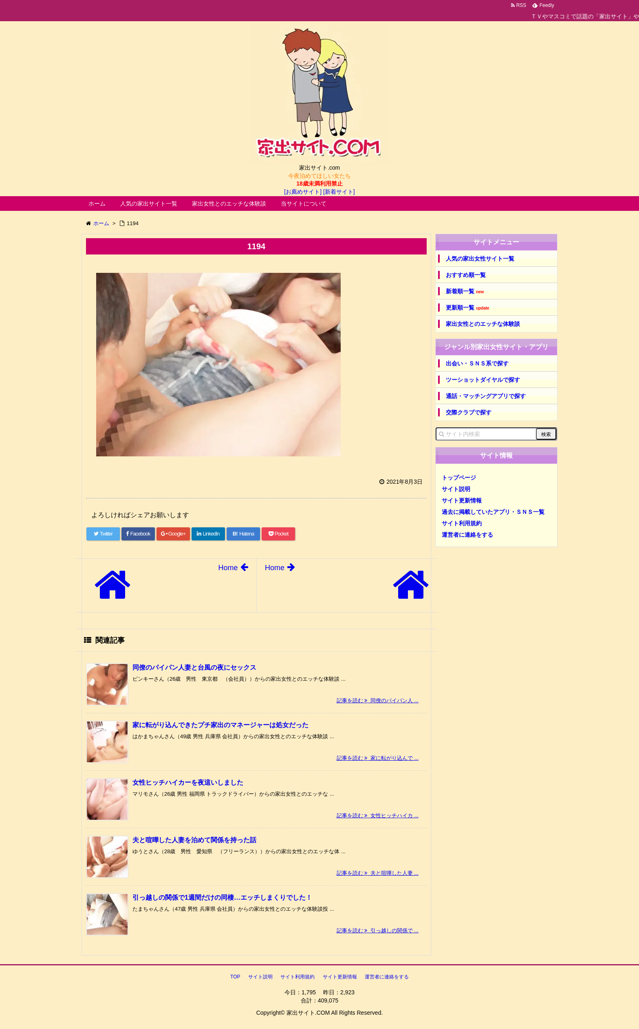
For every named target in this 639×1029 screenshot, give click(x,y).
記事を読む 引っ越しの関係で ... (378, 930)
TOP (235, 977)
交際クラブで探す (468, 412)
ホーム (97, 203)
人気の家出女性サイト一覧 (480, 258)
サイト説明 (456, 489)
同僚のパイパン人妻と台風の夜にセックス (194, 667)
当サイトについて (303, 203)
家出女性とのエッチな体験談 (229, 203)
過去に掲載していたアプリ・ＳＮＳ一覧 (493, 512)
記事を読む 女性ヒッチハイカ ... (378, 815)
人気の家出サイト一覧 (148, 203)
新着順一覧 (465, 291)
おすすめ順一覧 (466, 275)
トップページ (459, 477)
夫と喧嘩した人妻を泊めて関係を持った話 (194, 839)
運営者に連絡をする (467, 534)
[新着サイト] (339, 191)
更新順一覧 (467, 308)
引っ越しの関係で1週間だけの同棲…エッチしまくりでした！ (222, 897)
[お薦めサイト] (303, 191)
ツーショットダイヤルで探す (483, 380)
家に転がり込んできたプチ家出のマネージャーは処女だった (220, 724)
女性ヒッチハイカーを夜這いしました (187, 782)
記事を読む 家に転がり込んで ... (378, 758)
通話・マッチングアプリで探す (486, 396)
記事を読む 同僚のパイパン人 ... (378, 700)
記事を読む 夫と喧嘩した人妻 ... (378, 873)
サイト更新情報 (462, 500)
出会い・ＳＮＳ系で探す (477, 363)
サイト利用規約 (462, 523)
